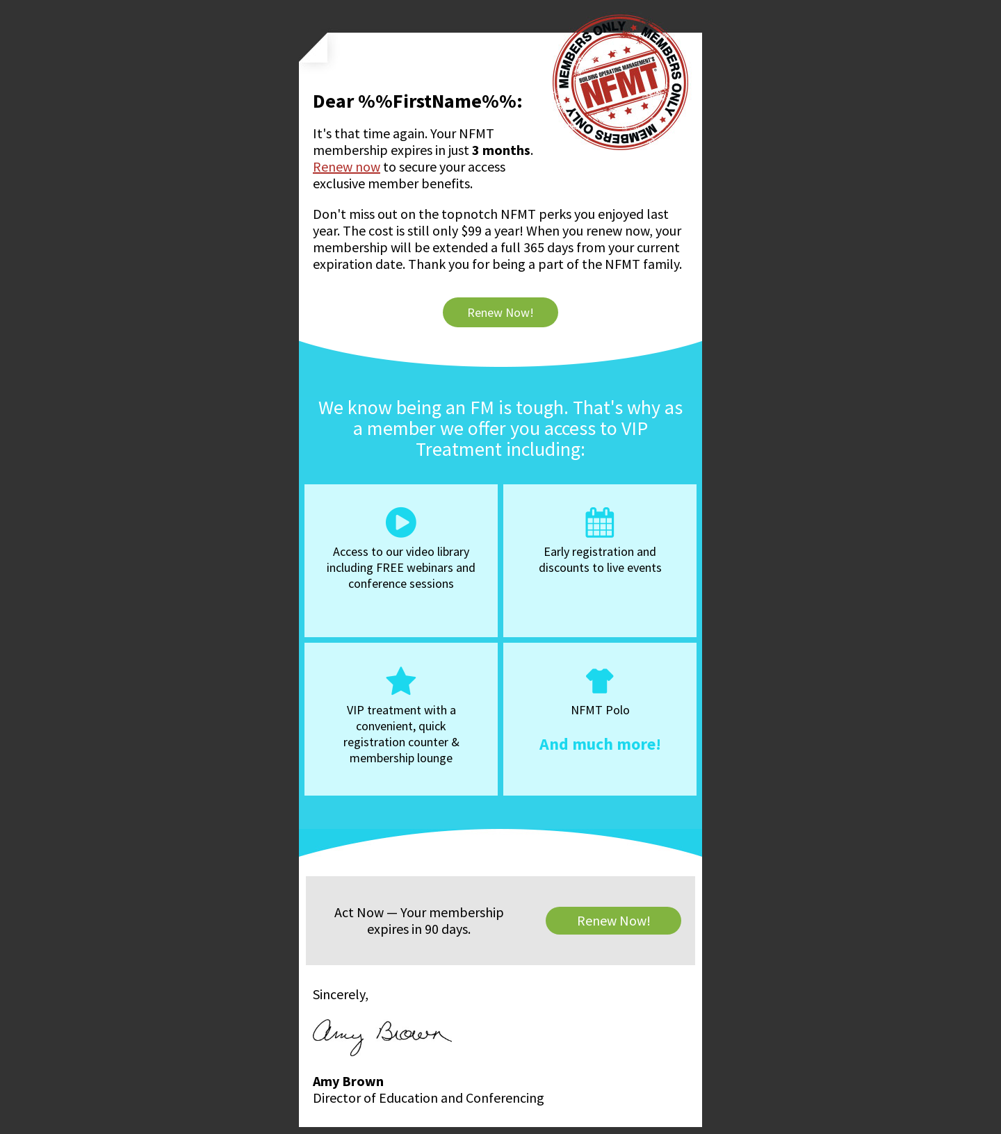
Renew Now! (500, 312)
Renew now (346, 166)
